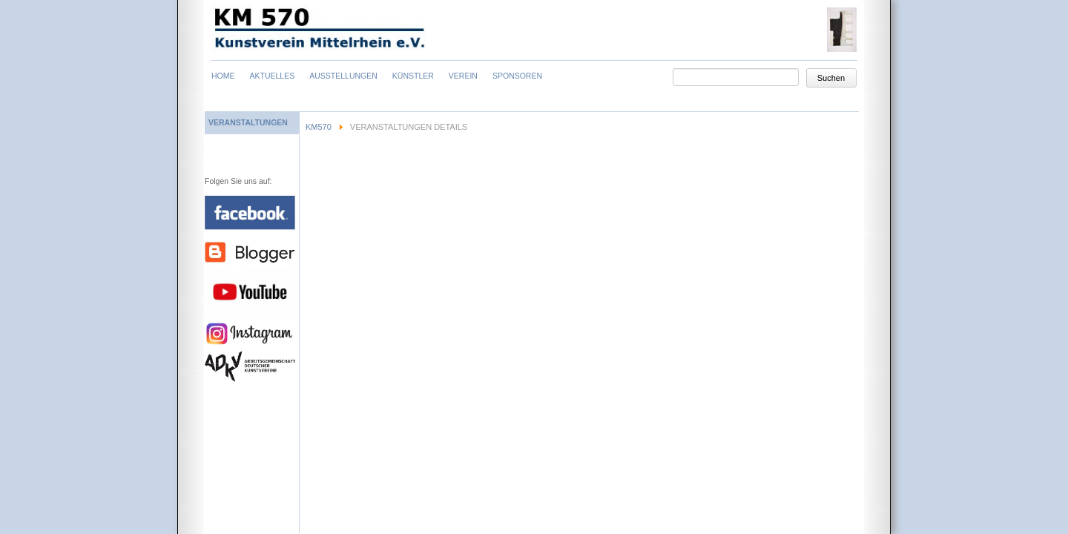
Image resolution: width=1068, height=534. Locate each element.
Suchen (831, 77)
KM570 (319, 126)
